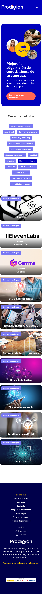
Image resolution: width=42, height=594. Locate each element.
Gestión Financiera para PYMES (21, 143)
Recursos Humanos (27, 167)
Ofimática (11, 167)
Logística (10, 161)
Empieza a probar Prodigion (17, 96)
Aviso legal (21, 513)
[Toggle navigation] (36, 7)
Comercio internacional (28, 132)
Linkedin (21, 534)
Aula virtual (9, 132)
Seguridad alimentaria (21, 178)
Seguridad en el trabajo (21, 184)
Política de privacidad (21, 521)
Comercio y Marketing (21, 138)
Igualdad (33, 155)
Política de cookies (21, 517)
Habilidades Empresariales (21, 149)
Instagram (21, 531)
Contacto (21, 506)
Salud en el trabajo (21, 172)
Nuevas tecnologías (27, 161)
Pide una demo (21, 495)
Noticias (21, 502)
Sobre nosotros (21, 498)
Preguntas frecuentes (21, 509)
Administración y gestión (21, 126)
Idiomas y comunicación (14, 155)
